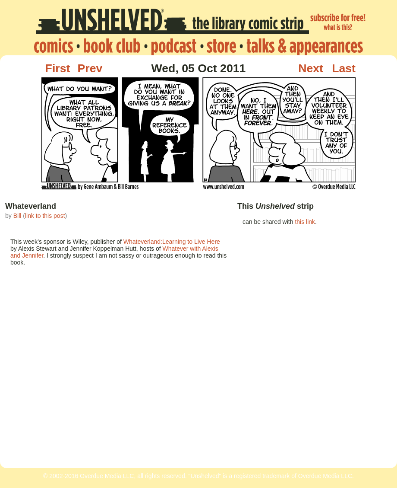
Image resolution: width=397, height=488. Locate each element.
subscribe (338, 23)
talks (302, 46)
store (221, 46)
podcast (173, 46)
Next (310, 68)
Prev (90, 68)
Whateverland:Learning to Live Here (171, 241)
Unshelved (172, 23)
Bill (17, 215)
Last (344, 68)
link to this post (45, 215)
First (57, 68)
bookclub (111, 46)
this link (305, 221)
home (56, 46)
